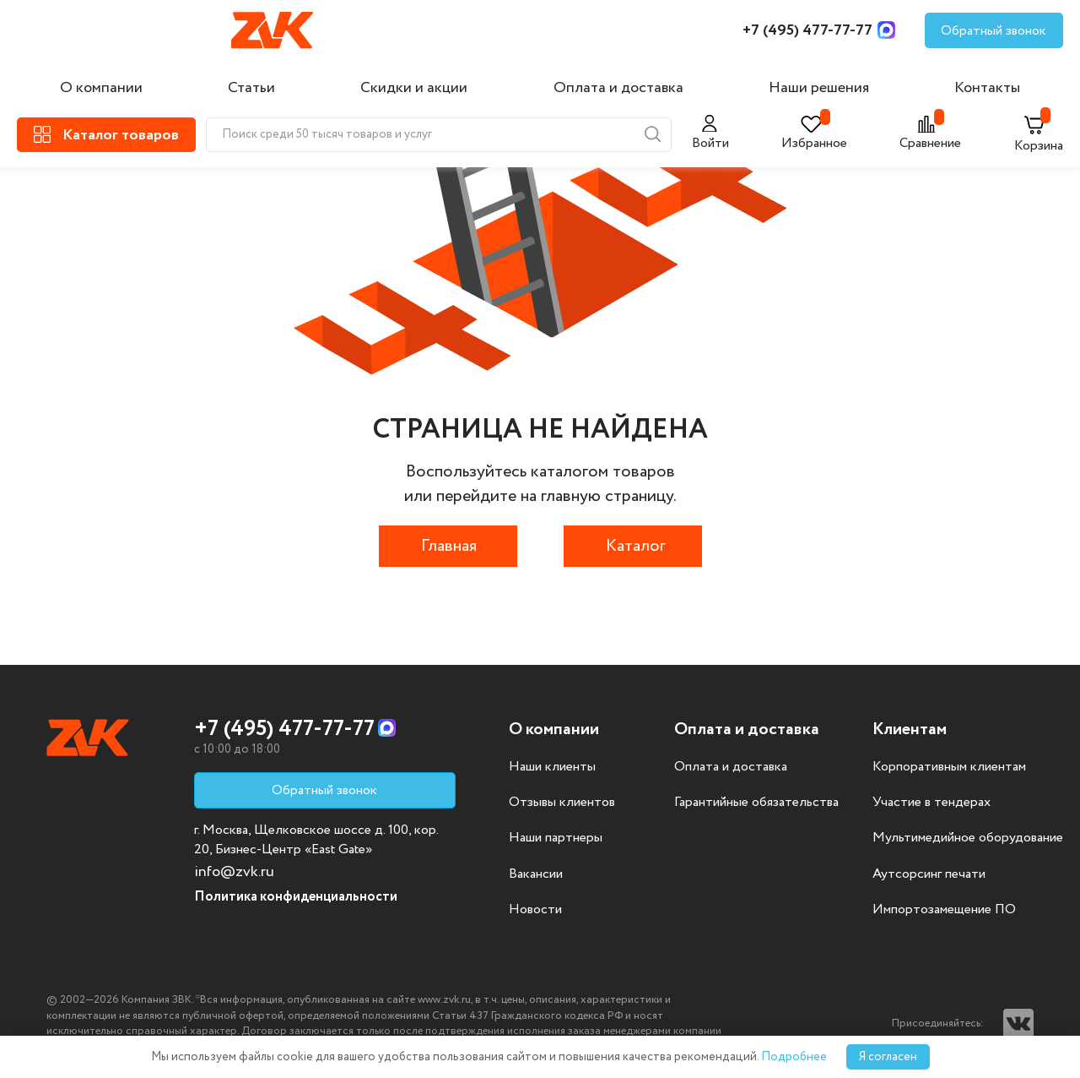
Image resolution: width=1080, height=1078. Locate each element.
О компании (101, 88)
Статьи (251, 88)
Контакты (987, 88)
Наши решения (819, 88)
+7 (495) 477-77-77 (807, 30)
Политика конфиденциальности (295, 896)
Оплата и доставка (618, 88)
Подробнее (794, 1056)
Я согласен (888, 1056)
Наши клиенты (552, 767)
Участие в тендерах (931, 802)
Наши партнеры (555, 838)
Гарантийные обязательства (756, 802)
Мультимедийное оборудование (967, 838)
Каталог (636, 546)
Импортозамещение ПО (944, 910)
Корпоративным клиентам (949, 767)
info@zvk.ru (234, 872)
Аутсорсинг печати (929, 874)
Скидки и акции (413, 88)
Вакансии (536, 874)
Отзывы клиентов (562, 802)
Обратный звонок (993, 31)
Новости (535, 910)
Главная (449, 546)
